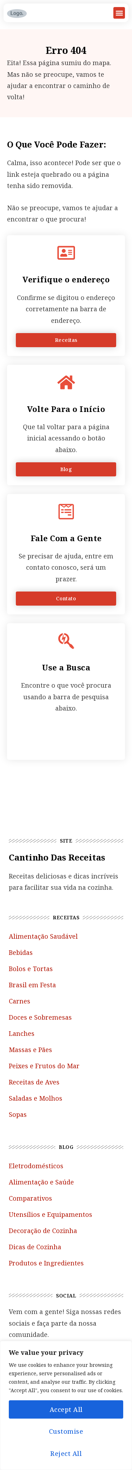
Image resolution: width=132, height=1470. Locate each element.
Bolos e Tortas (31, 968)
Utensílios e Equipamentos (50, 1214)
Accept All (66, 1409)
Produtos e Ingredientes (46, 1263)
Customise (66, 1431)
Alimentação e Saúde (41, 1182)
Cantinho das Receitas (57, 857)
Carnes (19, 1001)
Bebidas (21, 952)
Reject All (66, 1453)
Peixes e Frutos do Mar (44, 1066)
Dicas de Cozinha (35, 1247)
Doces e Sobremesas (40, 1017)
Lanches (21, 1033)
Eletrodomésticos (36, 1166)
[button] (119, 13)
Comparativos (30, 1198)
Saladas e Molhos (35, 1098)
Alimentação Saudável (43, 936)
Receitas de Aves (34, 1082)
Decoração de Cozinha (43, 1230)
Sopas (18, 1114)
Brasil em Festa (32, 985)
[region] (66, 1405)
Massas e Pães (30, 1049)
